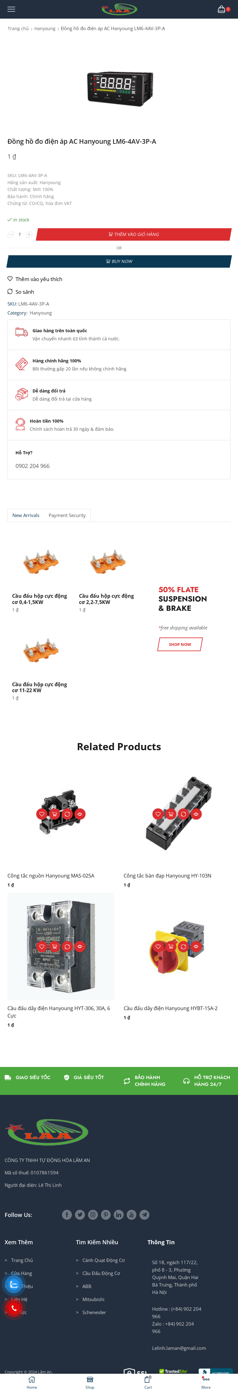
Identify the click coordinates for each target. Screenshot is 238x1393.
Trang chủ (18, 28)
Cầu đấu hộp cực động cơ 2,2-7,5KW (106, 598)
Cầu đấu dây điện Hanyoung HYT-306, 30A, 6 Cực (58, 1012)
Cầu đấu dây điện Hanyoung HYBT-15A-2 (171, 1008)
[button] (180, 644)
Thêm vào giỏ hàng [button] (54, 813)
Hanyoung (44, 28)
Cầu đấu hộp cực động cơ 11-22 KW (39, 687)
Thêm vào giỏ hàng (136, 234)
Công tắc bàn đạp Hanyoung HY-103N (167, 875)
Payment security (67, 515)
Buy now (122, 261)
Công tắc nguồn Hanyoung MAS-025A (50, 875)
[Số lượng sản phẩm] (20, 234)
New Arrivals (25, 515)
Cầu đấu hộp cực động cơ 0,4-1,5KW (39, 598)
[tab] (25, 515)
